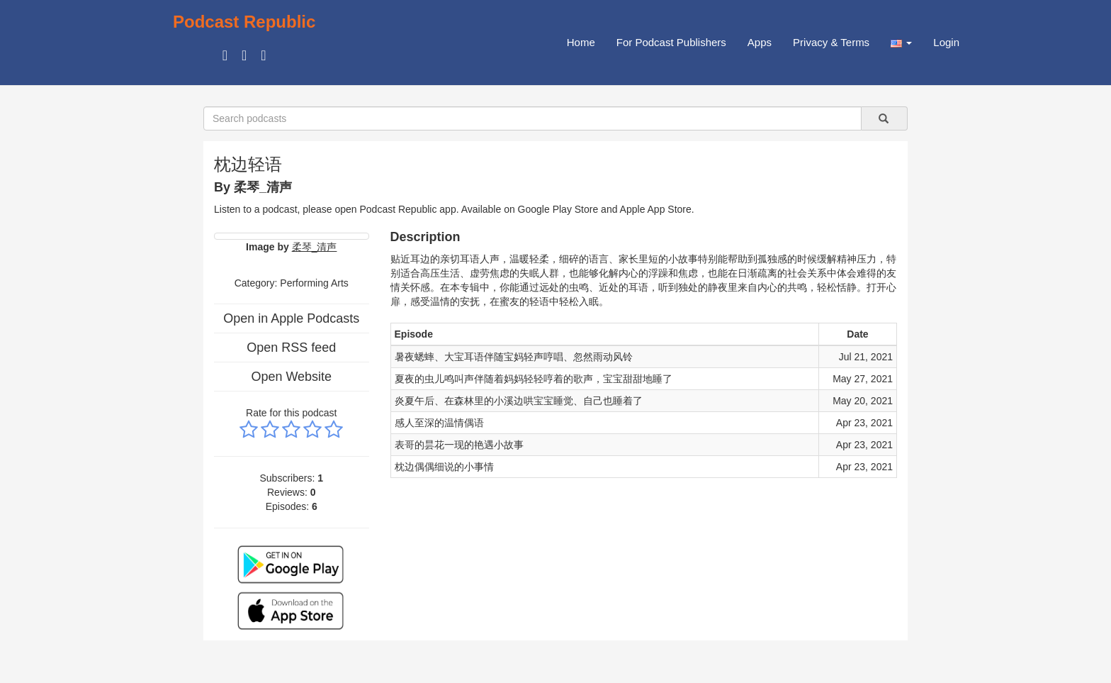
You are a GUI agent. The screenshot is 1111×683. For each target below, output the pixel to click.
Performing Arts (314, 283)
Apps (760, 42)
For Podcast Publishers (671, 42)
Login (946, 42)
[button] (901, 42)
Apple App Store (656, 209)
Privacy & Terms (831, 42)
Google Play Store (558, 209)
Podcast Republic (244, 21)
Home (581, 42)
